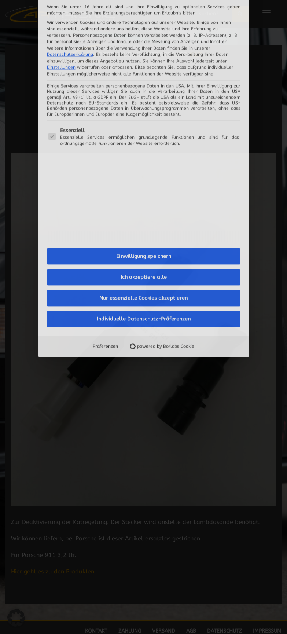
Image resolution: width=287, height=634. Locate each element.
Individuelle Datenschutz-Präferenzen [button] (144, 222)
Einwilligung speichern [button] (143, 159)
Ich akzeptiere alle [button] (144, 180)
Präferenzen (105, 249)
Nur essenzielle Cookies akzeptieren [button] (143, 201)
